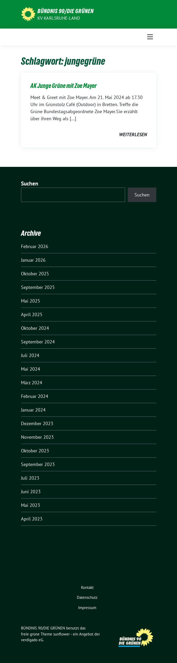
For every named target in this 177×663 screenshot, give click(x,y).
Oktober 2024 (35, 328)
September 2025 (38, 287)
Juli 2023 (30, 478)
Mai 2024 (30, 369)
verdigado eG (32, 639)
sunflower (61, 634)
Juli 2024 (30, 355)
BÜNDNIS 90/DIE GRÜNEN (65, 11)
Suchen (29, 183)
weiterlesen (133, 134)
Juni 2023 (31, 492)
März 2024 (31, 383)
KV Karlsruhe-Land (58, 18)
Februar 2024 (34, 396)
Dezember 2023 (37, 423)
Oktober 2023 (35, 451)
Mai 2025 (30, 301)
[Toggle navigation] (150, 36)
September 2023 (38, 464)
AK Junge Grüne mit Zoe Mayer (63, 85)
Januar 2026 (33, 260)
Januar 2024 (33, 410)
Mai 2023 (30, 505)
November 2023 (37, 437)
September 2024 (38, 342)
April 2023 (31, 519)
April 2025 (31, 314)
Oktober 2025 (35, 274)
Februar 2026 (34, 246)
